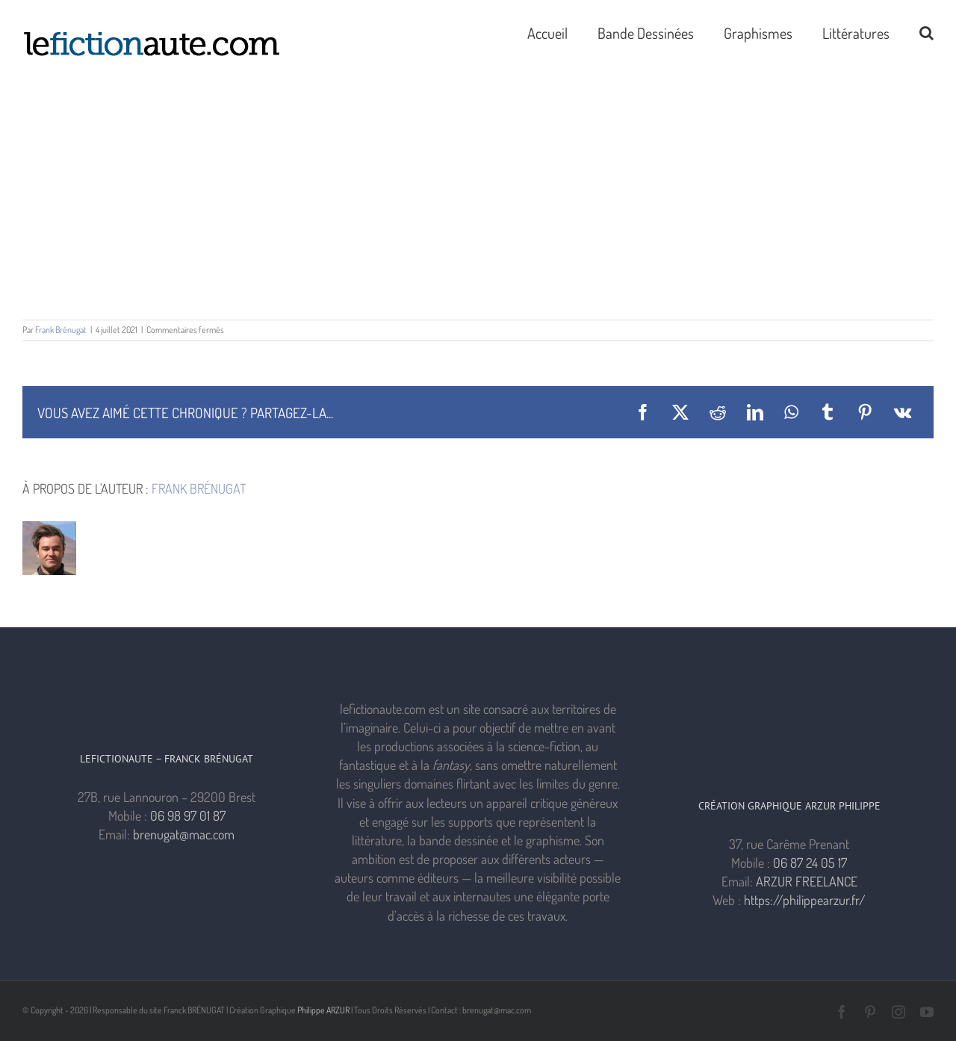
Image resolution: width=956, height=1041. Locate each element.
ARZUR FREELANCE (806, 881)
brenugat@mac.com (184, 834)
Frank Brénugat (61, 329)
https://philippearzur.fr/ (805, 900)
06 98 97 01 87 (188, 815)
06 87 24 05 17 (810, 862)
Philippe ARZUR (323, 1010)
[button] (926, 31)
